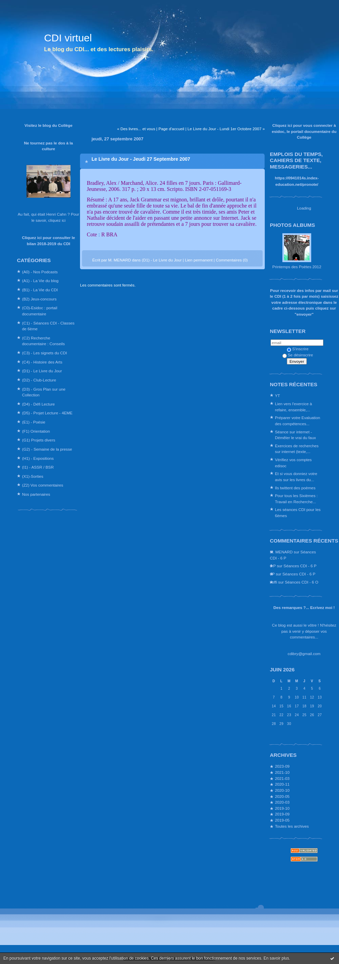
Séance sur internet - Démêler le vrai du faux (295, 435)
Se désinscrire (297, 355)
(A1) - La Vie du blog (40, 280)
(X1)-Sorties (32, 476)
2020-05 (282, 796)
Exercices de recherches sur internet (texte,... (297, 449)
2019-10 (282, 808)
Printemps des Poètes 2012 (296, 266)
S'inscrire (297, 349)
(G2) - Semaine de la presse (47, 449)
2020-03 (282, 802)
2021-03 (282, 778)
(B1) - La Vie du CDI (40, 290)
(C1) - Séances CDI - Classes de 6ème (48, 326)
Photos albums (292, 225)
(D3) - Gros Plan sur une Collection (43, 392)
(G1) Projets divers (38, 440)
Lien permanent (199, 260)
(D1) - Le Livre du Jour (42, 371)
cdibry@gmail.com (304, 653)
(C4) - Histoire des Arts (42, 362)
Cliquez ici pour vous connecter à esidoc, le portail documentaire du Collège (304, 131)
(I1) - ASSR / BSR (38, 467)
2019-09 (282, 814)
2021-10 (282, 772)
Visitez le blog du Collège (48, 125)
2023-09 (282, 766)
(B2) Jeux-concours (39, 299)
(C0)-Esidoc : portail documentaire (39, 311)
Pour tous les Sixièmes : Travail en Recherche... (296, 498)
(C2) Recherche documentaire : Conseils (43, 341)
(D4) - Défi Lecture (38, 404)
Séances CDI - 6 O (301, 582)
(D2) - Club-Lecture (39, 380)
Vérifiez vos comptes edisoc (293, 462)
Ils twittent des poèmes (295, 488)
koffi (273, 582)
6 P (273, 566)
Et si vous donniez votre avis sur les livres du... (296, 476)
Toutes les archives (292, 826)
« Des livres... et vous (136, 128)
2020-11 (282, 784)
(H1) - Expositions (38, 458)
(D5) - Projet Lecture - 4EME (47, 413)
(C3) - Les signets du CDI (44, 353)
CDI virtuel (68, 37)
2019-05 (282, 820)
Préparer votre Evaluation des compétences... (297, 420)
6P (272, 574)
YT (277, 395)
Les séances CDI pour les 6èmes (298, 512)
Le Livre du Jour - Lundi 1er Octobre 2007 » (226, 128)
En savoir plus (276, 958)
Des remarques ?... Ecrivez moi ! (304, 607)
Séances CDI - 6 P (299, 566)
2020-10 (282, 790)
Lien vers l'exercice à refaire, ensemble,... (293, 406)
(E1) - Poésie (33, 422)
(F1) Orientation (36, 431)
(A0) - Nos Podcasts (40, 272)
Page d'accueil (171, 128)
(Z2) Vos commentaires (42, 485)
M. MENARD (281, 552)
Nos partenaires (36, 494)
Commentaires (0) (232, 260)
